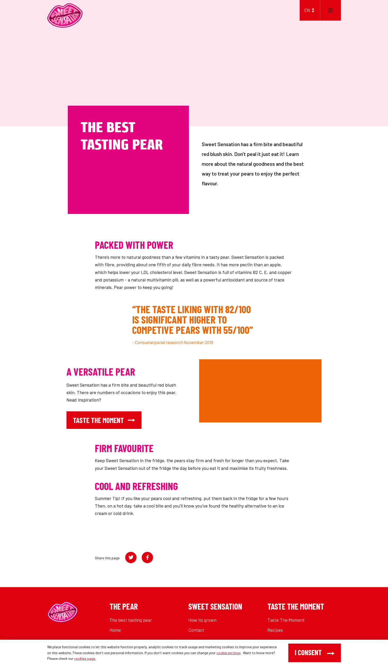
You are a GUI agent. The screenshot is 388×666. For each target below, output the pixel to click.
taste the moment (104, 420)
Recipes (275, 630)
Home (115, 630)
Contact (196, 630)
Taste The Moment (286, 620)
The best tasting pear (130, 620)
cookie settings (228, 653)
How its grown (202, 620)
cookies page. (85, 658)
